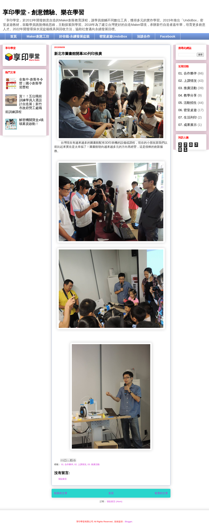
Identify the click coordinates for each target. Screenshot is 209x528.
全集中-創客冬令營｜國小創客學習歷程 (31, 83)
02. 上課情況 (80, 464)
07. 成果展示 (187, 125)
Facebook (167, 36)
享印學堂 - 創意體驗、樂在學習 (43, 12)
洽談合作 (143, 36)
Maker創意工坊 (38, 36)
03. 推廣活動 (94, 464)
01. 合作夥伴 (67, 464)
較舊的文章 (161, 493)
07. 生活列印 (187, 117)
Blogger (128, 521)
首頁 (13, 36)
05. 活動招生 (187, 102)
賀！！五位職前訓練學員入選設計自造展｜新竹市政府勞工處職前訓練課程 (23, 104)
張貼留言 (62, 479)
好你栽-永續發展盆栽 (74, 36)
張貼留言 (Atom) (114, 501)
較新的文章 (60, 493)
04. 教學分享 (187, 95)
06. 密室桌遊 (187, 110)
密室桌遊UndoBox (113, 36)
